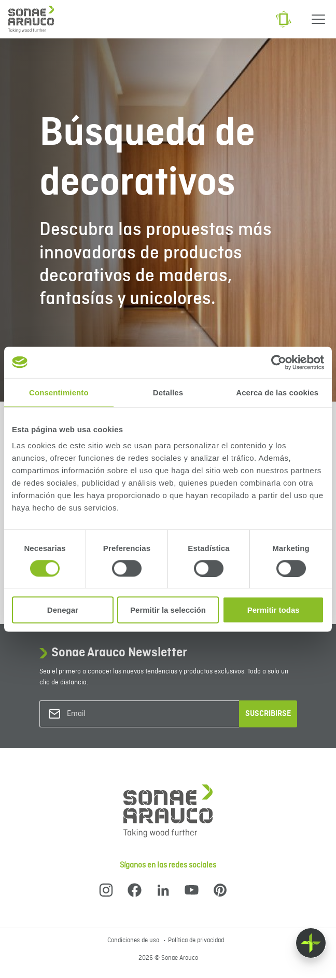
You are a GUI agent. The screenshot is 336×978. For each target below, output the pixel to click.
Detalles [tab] (168, 392)
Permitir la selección (168, 609)
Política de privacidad (196, 940)
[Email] (109, 714)
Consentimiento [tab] (59, 392)
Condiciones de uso (134, 940)
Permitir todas (273, 609)
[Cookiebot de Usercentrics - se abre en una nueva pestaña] (278, 362)
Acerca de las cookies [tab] (277, 392)
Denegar (62, 609)
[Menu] (318, 19)
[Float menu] (311, 943)
